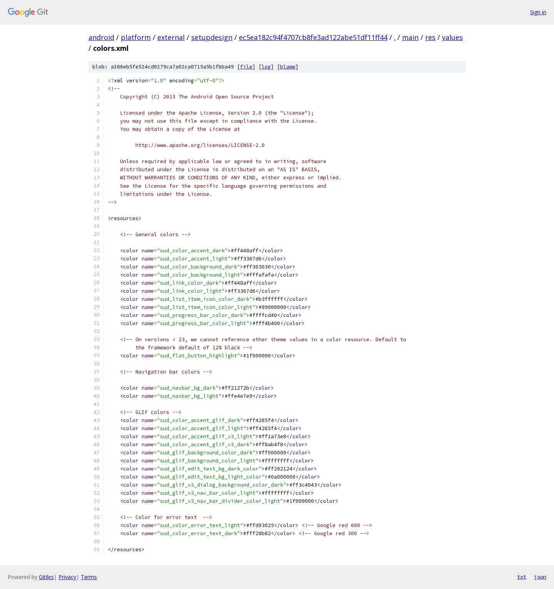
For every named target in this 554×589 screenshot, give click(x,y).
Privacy (67, 577)
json (540, 576)
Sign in (538, 12)
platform (136, 37)
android (101, 37)
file (246, 66)
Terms (89, 577)
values (452, 37)
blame (287, 66)
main (410, 37)
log (266, 66)
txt (521, 576)
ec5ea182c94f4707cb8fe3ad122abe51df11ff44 (313, 37)
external (171, 37)
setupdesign (211, 37)
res (430, 37)
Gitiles (46, 577)
